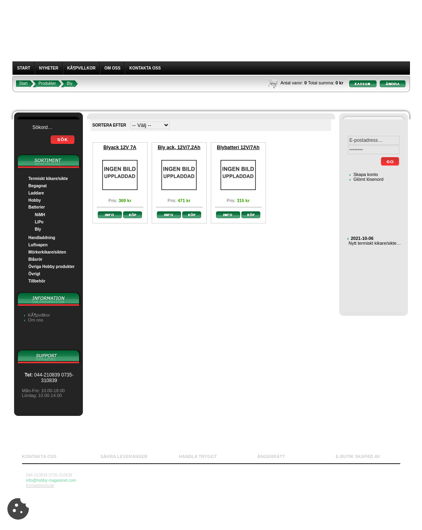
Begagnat (38, 186)
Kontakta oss (145, 68)
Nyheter (48, 68)
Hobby (35, 200)
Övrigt (34, 274)
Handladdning (42, 237)
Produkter (47, 83)
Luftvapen (38, 245)
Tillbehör (37, 281)
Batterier (37, 207)
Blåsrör (36, 259)
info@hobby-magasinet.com (51, 480)
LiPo (39, 222)
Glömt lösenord (369, 179)
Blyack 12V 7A (119, 147)
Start (24, 68)
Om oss (112, 68)
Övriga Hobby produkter (52, 266)
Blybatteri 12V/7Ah (238, 147)
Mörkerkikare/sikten (47, 252)
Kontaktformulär (40, 485)
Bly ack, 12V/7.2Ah (179, 147)
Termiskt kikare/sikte (48, 178)
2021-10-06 (362, 238)
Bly (69, 83)
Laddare (36, 193)
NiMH (40, 215)
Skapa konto (366, 174)
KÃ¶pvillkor (81, 68)
